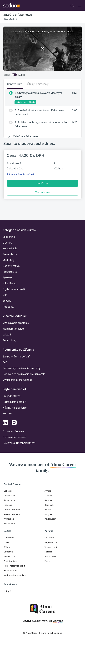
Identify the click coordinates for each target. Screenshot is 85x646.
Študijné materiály (38, 84)
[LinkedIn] (5, 423)
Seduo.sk (49, 505)
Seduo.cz (49, 500)
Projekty (8, 277)
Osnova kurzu (15, 84)
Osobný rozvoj (11, 265)
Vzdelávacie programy (16, 322)
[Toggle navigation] (72, 5)
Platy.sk (48, 514)
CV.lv (6, 542)
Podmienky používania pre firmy (21, 368)
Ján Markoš (10, 19)
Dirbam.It (8, 551)
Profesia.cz (9, 500)
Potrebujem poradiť (14, 401)
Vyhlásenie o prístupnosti (17, 379)
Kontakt (7, 413)
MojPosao (49, 537)
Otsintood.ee (10, 561)
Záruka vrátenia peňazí (20, 174)
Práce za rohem (12, 514)
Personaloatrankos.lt (14, 565)
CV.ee (7, 547)
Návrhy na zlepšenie (15, 407)
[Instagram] (14, 423)
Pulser (48, 561)
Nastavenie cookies (14, 437)
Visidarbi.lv (9, 556)
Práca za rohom (12, 509)
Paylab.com (50, 519)
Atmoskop (9, 519)
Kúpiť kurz (42, 183)
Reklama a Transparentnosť (19, 443)
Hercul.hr (49, 551)
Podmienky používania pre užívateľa (24, 374)
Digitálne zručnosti (14, 289)
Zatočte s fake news (17, 14)
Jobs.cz (7, 491)
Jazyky (7, 300)
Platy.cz (48, 509)
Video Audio (14, 74)
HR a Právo (9, 283)
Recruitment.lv (11, 570)
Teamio (48, 495)
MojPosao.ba (51, 542)
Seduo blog (9, 340)
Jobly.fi (7, 591)
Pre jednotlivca (11, 396)
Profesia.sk (9, 495)
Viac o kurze (42, 192)
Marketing (9, 260)
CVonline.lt (9, 537)
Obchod (7, 242)
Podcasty (8, 306)
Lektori (7, 334)
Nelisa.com (9, 523)
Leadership (9, 236)
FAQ (5, 362)
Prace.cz (8, 505)
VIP (5, 295)
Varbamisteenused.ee (15, 575)
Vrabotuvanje (51, 547)
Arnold (48, 491)
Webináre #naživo (13, 328)
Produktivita (10, 271)
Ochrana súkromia (13, 431)
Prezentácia (10, 254)
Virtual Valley (51, 556)
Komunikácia (10, 248)
